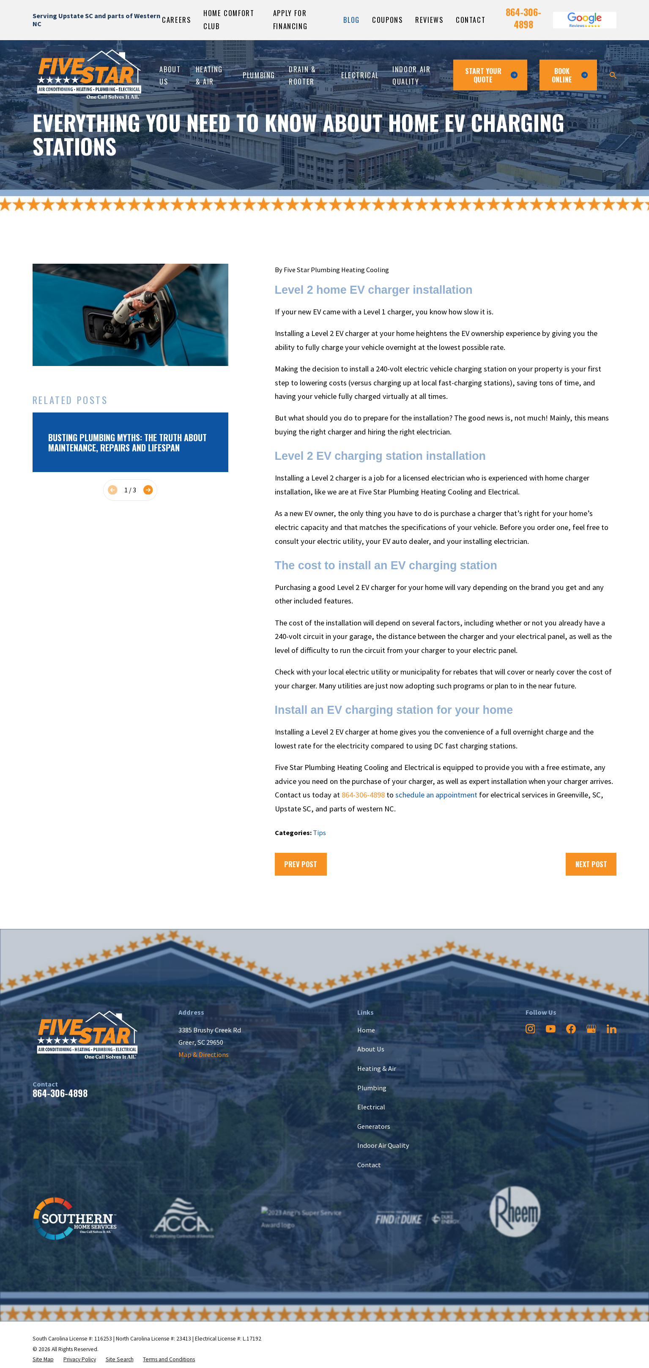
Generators (373, 1126)
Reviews (429, 19)
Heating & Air (376, 1068)
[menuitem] (43, 1359)
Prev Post (300, 864)
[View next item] (148, 490)
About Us (370, 1049)
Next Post (591, 864)
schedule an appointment (436, 795)
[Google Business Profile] (591, 1029)
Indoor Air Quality (383, 1145)
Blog (351, 19)
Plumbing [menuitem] (259, 75)
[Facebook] (571, 1029)
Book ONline (570, 75)
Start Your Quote (491, 75)
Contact (470, 19)
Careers (176, 19)
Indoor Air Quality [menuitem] (411, 75)
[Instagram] (530, 1029)
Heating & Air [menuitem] (209, 75)
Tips (319, 832)
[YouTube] (551, 1029)
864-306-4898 (523, 18)
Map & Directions (203, 1054)
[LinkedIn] (611, 1029)
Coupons (387, 19)
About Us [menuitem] (170, 75)
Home (366, 1030)
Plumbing (371, 1088)
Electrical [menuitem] (360, 75)
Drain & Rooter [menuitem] (302, 75)
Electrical (371, 1107)
